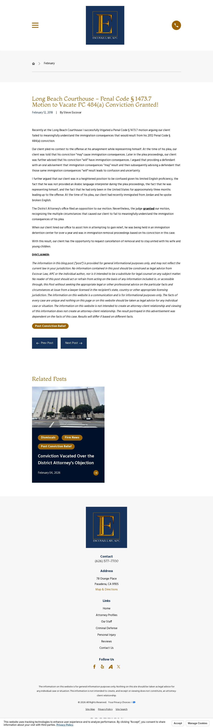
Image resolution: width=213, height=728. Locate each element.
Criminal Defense (106, 628)
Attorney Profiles (106, 615)
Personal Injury (106, 635)
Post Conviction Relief (50, 326)
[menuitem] (90, 709)
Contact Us (106, 648)
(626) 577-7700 (106, 561)
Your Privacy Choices (121, 702)
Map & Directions (106, 589)
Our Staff (106, 621)
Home (106, 608)
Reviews (106, 641)
